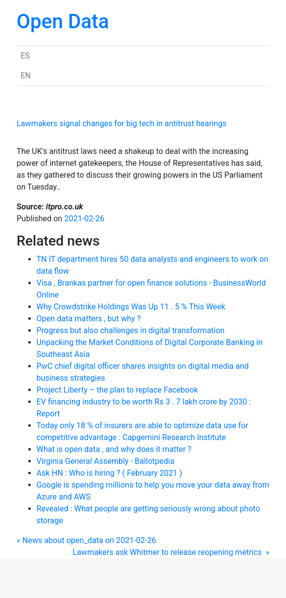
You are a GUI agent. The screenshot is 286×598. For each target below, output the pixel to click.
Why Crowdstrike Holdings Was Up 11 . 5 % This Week (131, 306)
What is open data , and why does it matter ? (114, 449)
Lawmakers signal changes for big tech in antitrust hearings (122, 123)
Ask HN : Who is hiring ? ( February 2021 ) (109, 473)
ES (25, 55)
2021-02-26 (84, 218)
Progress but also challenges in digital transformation (131, 330)
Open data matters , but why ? (89, 318)
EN (26, 75)
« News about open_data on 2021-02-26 (86, 540)
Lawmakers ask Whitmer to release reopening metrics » (171, 552)
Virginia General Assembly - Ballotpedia (105, 461)
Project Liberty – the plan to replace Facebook (117, 390)
